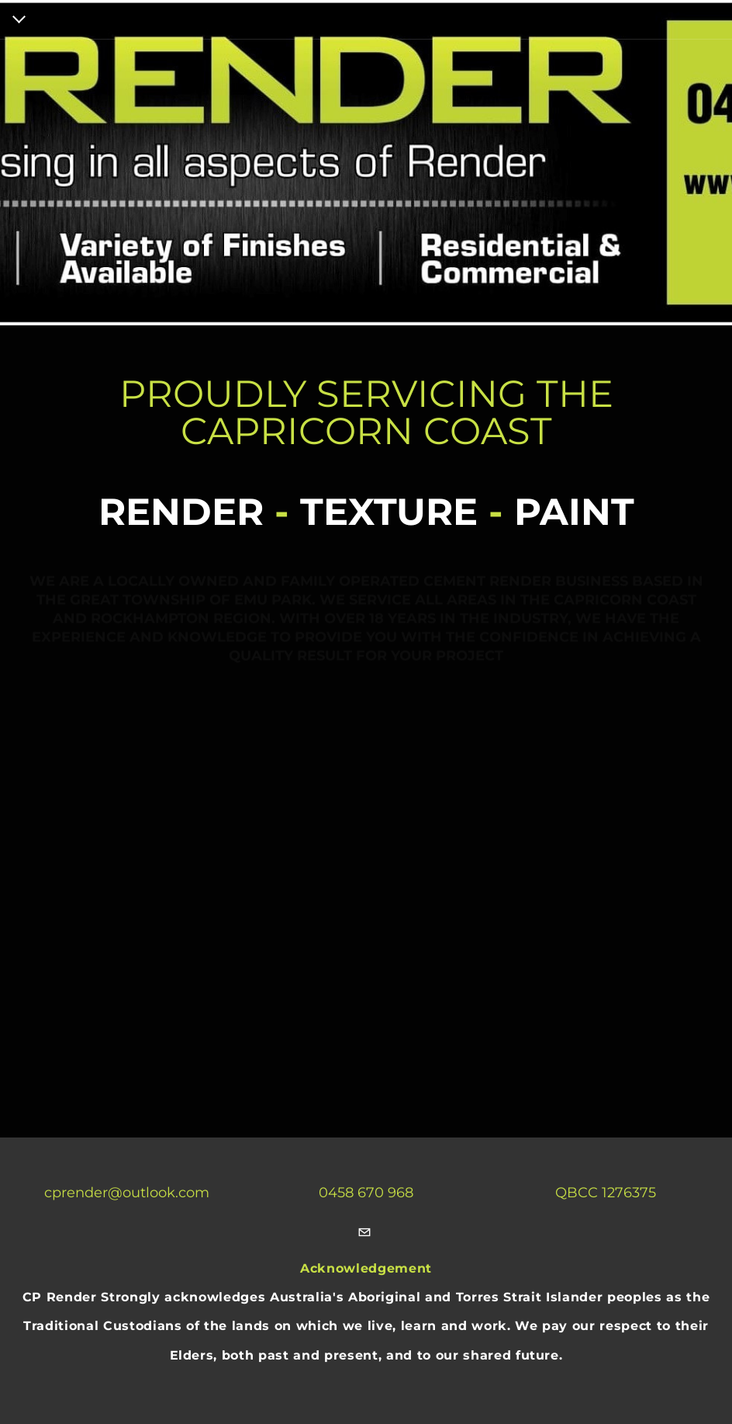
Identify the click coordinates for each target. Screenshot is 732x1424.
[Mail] (364, 1234)
